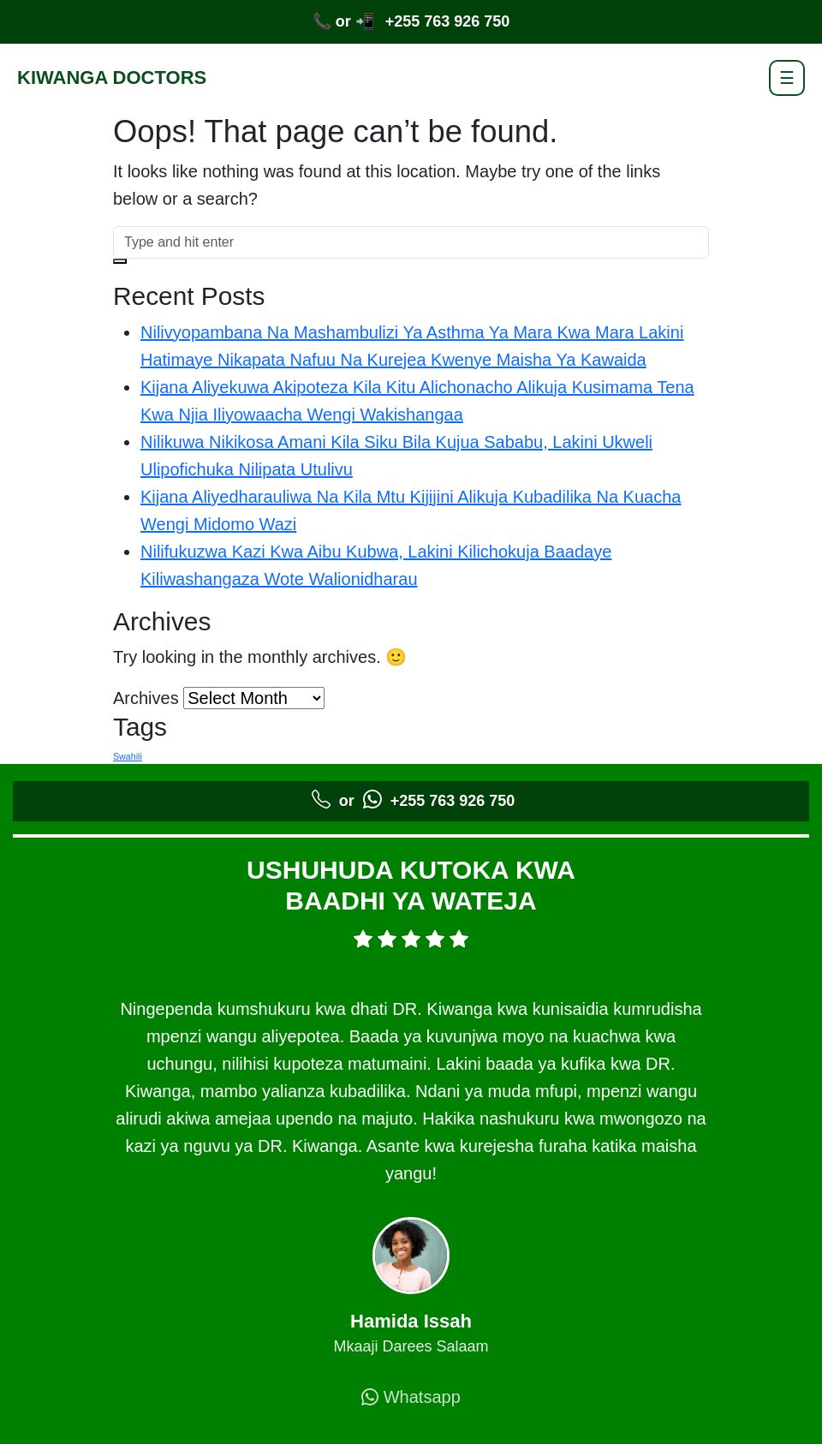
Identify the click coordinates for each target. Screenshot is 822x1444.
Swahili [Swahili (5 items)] (127, 756)
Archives (146, 698)
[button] (120, 261)
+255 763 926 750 (447, 21)
